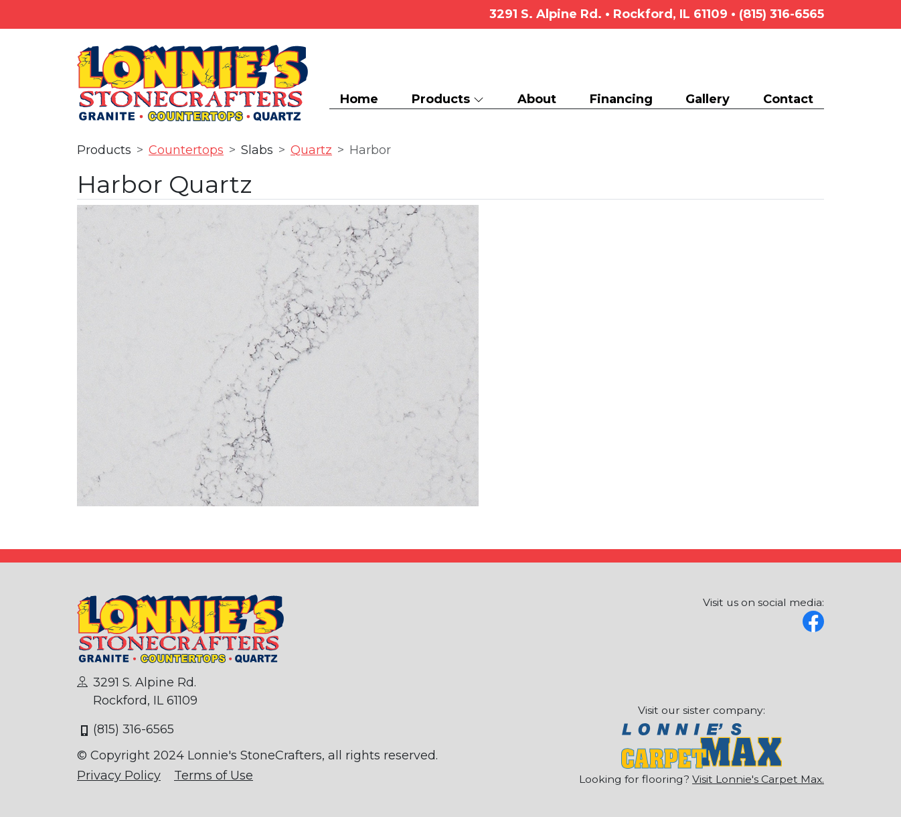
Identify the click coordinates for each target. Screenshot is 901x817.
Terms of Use (213, 775)
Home (359, 99)
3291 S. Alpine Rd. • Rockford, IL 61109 (608, 14)
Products (448, 99)
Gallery (707, 99)
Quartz (311, 150)
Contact (788, 99)
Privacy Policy (119, 775)
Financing (621, 99)
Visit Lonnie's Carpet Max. (758, 779)
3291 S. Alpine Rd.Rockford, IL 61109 (137, 691)
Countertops (186, 150)
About (536, 99)
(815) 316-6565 (781, 14)
